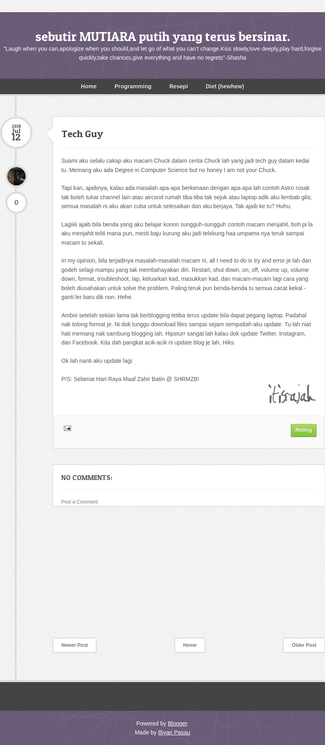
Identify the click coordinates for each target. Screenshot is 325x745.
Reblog (303, 430)
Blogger (177, 723)
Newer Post (74, 645)
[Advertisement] (61, 577)
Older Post (304, 645)
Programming (133, 86)
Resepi (178, 86)
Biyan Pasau (174, 732)
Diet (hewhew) (225, 86)
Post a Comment (79, 502)
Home (89, 86)
